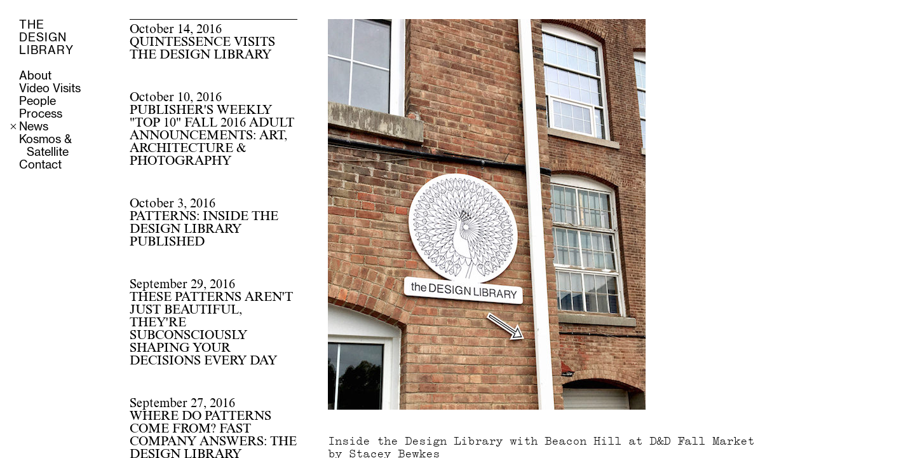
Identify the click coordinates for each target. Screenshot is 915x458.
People (37, 102)
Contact (40, 165)
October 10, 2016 (212, 130)
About (35, 76)
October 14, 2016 (202, 43)
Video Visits (50, 89)
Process (40, 114)
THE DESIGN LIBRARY (46, 38)
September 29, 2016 (211, 323)
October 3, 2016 (204, 223)
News (33, 127)
